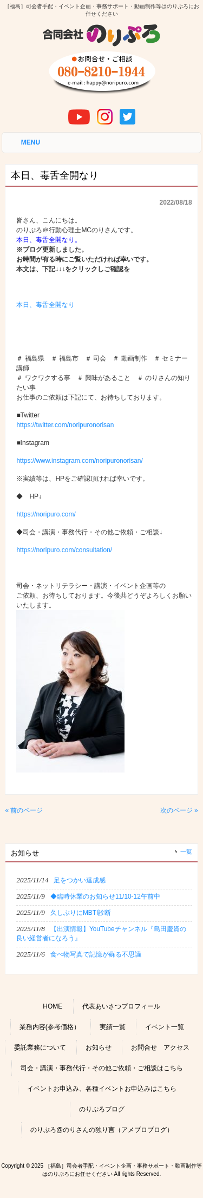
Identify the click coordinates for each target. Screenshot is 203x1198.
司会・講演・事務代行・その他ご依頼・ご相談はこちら (102, 1068)
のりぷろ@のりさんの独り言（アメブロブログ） (101, 1130)
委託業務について (40, 1047)
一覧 (186, 851)
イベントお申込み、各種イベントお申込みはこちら (101, 1088)
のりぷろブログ (102, 1109)
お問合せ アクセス (160, 1047)
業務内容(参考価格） (49, 1027)
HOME (52, 1006)
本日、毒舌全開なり (45, 305)
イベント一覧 (164, 1027)
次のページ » (179, 810)
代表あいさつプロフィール (121, 1006)
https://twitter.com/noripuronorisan (65, 425)
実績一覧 (113, 1027)
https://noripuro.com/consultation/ (64, 550)
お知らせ (99, 1047)
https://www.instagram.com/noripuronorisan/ (79, 460)
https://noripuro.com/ (45, 514)
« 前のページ (24, 810)
